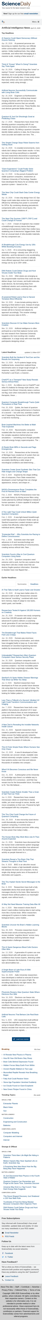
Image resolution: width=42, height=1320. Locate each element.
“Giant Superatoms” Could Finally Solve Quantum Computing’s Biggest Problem (17, 170)
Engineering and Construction (15, 1122)
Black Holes (8, 1107)
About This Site (7, 1287)
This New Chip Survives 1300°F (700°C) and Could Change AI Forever (19, 220)
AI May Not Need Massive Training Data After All (21, 904)
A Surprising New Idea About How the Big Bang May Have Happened (19, 1167)
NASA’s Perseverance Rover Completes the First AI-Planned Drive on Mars (19, 491)
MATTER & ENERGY (8, 1114)
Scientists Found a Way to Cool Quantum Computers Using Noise (18, 555)
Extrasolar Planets (10, 1104)
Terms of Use (35, 1290)
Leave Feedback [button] (11, 1276)
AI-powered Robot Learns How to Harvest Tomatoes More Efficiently (18, 298)
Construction (8, 1118)
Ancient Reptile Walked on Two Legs (17, 1069)
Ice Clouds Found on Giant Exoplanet (18, 1086)
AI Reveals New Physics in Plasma (17, 1055)
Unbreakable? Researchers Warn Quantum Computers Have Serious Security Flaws (19, 656)
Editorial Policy (21, 1290)
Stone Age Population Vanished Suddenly (19, 1082)
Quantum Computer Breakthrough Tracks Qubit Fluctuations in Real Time (20, 403)
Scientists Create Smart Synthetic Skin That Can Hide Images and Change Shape (21, 471)
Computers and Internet (12, 1136)
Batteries (6, 1125)
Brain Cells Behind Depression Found (18, 1062)
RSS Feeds (9, 1236)
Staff (17, 1287)
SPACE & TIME (6, 1100)
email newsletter (31, 14)
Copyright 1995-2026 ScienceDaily (16, 1293)
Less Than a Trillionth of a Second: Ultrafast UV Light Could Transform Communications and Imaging (20, 702)
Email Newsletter (11, 1233)
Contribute (25, 1287)
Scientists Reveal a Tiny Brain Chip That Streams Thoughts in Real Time (18, 860)
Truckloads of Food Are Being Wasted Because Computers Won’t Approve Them (20, 1203)
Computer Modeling (11, 1133)
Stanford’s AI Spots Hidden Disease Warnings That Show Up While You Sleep (20, 679)
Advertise (35, 1287)
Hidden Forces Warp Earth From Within (19, 1065)
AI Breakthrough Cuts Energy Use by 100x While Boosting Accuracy (19, 246)
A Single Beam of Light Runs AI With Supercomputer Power (16, 971)
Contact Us (9, 1280)
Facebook (9, 1253)
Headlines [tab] (34, 584)
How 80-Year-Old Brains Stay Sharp (17, 1058)
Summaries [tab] (22, 584)
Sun (4, 1111)
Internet (6, 1140)
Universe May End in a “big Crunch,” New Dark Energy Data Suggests (19, 1188)
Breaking (5, 1049)
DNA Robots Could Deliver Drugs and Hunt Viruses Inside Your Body (19, 272)
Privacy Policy (7, 1290)
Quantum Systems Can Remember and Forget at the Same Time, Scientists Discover (21, 1182)
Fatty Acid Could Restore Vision (16, 1079)
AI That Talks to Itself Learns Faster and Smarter (21, 590)
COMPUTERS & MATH (9, 1129)
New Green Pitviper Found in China (17, 1089)
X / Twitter (9, 1257)
